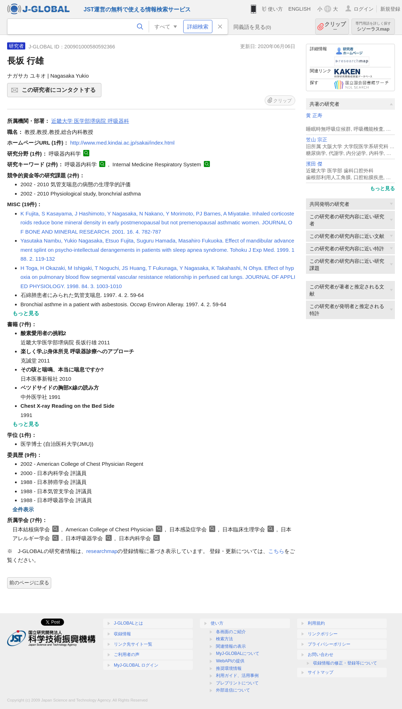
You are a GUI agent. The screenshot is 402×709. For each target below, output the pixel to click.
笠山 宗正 (316, 139)
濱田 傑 (314, 164)
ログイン (364, 9)
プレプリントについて (237, 683)
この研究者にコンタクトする (60, 92)
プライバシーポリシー (329, 644)
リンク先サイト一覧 (133, 644)
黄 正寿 (314, 115)
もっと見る (382, 188)
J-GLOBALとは (128, 623)
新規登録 (390, 9)
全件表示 (23, 509)
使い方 (275, 9)
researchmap (102, 551)
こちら (276, 551)
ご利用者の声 (126, 654)
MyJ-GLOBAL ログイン (136, 665)
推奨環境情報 (229, 668)
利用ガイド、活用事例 (237, 675)
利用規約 (316, 623)
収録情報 (122, 633)
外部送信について (233, 690)
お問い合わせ (320, 654)
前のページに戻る (29, 582)
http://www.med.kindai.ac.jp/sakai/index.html (122, 143)
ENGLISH (299, 9)
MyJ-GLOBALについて (237, 653)
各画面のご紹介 (231, 631)
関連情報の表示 (231, 646)
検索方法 (224, 638)
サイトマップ (320, 672)
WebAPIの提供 (230, 660)
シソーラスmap (373, 26)
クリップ (335, 26)
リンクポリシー (323, 633)
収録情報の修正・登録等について (345, 663)
